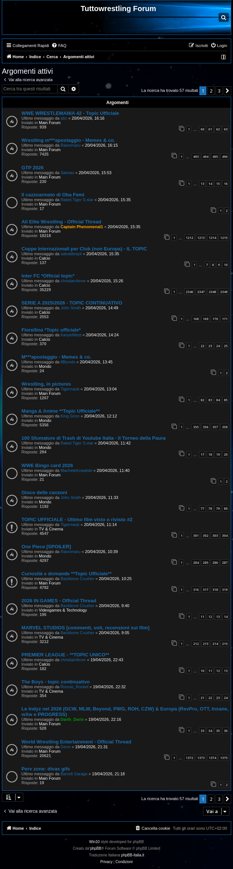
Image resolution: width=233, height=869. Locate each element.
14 (210, 183)
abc (64, 118)
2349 (223, 291)
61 (210, 129)
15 (218, 183)
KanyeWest (71, 335)
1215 (223, 237)
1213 (201, 237)
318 (215, 589)
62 (218, 129)
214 (215, 643)
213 (205, 643)
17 (202, 454)
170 (215, 318)
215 (224, 643)
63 (225, 129)
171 (224, 318)
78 (210, 508)
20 (225, 454)
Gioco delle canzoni (44, 492)
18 (210, 454)
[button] (227, 90)
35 (218, 730)
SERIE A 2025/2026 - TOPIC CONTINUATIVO (71, 303)
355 (196, 426)
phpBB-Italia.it (132, 855)
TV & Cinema (51, 529)
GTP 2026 (32, 167)
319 (224, 589)
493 (196, 156)
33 (202, 730)
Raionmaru (71, 145)
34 (210, 730)
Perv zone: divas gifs (45, 769)
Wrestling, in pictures (46, 384)
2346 (189, 291)
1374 (212, 757)
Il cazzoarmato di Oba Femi (52, 194)
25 (225, 345)
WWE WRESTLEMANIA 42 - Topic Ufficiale (70, 113)
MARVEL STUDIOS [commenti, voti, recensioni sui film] (85, 627)
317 (205, 589)
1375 (223, 757)
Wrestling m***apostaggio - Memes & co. (68, 140)
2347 (201, 291)
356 (205, 426)
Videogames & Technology (63, 610)
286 (215, 562)
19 (218, 454)
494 (205, 156)
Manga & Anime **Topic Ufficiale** (60, 411)
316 (196, 589)
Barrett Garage (74, 774)
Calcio (44, 258)
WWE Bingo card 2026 (47, 465)
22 (202, 345)
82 (202, 399)
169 (205, 318)
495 (215, 156)
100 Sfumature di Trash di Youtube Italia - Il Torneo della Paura (93, 438)
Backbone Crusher (77, 578)
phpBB (95, 848)
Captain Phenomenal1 (82, 226)
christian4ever (73, 281)
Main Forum (50, 122)
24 (218, 345)
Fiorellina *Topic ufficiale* (51, 330)
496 (224, 156)
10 (225, 264)
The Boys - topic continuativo (55, 682)
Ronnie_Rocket (74, 687)
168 (196, 318)
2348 (212, 291)
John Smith (71, 308)
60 (202, 129)
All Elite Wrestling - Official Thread (61, 221)
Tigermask (70, 389)
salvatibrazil (71, 254)
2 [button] (211, 90)
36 (225, 730)
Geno (66, 747)
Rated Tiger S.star (77, 199)
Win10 (94, 842)
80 (225, 508)
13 (202, 183)
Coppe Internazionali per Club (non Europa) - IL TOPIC (84, 249)
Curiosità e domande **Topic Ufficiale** (66, 573)
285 (205, 562)
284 (196, 562)
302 (205, 535)
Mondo (45, 366)
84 (218, 399)
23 (210, 345)
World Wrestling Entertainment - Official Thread (76, 742)
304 (224, 535)
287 (224, 562)
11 (202, 616)
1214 (212, 237)
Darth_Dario (72, 719)
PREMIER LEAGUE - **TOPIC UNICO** (65, 654)
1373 (201, 757)
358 (224, 426)
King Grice (70, 416)
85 (225, 399)
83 (210, 399)
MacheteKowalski (76, 470)
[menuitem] (58, 45)
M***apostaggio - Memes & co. (56, 357)
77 (202, 508)
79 (218, 508)
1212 (189, 237)
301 (196, 535)
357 (215, 426)
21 (202, 697)
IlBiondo (68, 362)
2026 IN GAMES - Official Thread (58, 600)
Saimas (67, 172)
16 (225, 183)
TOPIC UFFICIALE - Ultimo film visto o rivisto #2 (76, 519)
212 (196, 643)
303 (215, 535)
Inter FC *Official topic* (48, 276)
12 (210, 616)
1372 (189, 757)
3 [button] (219, 90)
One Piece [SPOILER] (46, 546)
